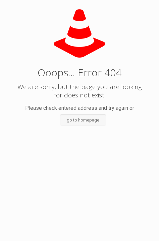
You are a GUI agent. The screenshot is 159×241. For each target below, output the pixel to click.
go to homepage (83, 120)
